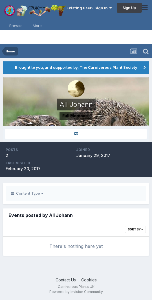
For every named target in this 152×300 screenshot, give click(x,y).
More (37, 25)
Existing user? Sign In (89, 8)
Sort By (135, 229)
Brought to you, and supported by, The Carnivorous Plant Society (76, 67)
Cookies (89, 279)
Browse (16, 25)
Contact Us (66, 279)
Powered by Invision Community (76, 292)
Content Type (27, 193)
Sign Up (129, 7)
